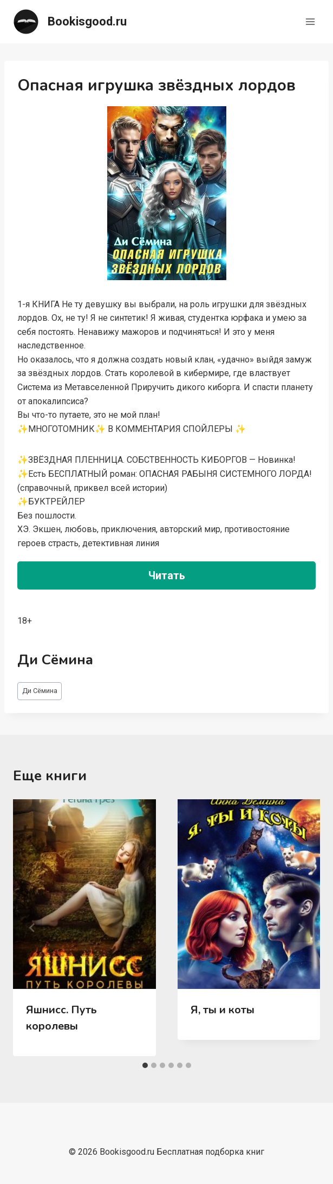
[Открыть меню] (310, 21)
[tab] (145, 1065)
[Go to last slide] (32, 927)
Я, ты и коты (222, 1009)
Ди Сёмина (39, 691)
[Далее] (300, 927)
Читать (166, 575)
